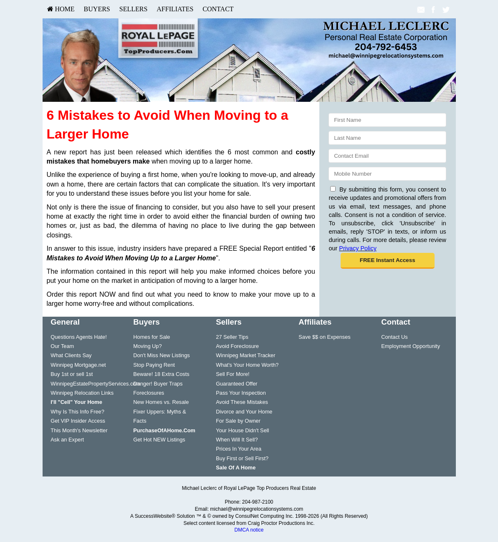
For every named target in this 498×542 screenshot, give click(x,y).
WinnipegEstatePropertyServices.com (95, 384)
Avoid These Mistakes (242, 402)
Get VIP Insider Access (78, 421)
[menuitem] (61, 9)
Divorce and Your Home (244, 411)
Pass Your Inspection (241, 393)
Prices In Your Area (238, 449)
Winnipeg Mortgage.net (78, 365)
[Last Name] (387, 138)
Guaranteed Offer (236, 384)
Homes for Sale (151, 337)
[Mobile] (387, 174)
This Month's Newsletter (79, 430)
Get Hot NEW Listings (159, 439)
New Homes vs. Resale (161, 402)
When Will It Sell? (237, 439)
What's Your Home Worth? (247, 365)
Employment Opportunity (410, 346)
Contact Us (394, 337)
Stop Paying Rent (154, 365)
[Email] (387, 156)
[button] (388, 261)
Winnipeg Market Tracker (245, 355)
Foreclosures (148, 393)
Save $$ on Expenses (324, 337)
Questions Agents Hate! (78, 337)
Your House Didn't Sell (242, 430)
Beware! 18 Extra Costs (161, 374)
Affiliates (175, 9)
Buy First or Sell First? (242, 458)
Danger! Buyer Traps (157, 384)
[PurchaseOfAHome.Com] (164, 430)
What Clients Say (71, 355)
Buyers (97, 9)
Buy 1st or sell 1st (72, 374)
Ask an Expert (67, 439)
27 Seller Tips (232, 337)
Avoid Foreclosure (237, 346)
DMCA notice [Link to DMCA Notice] (248, 530)
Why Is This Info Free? (77, 411)
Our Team (62, 346)
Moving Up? (147, 346)
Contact (217, 9)
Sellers (133, 9)
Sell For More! (232, 374)
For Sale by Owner (238, 421)
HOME (61, 9)
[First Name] (387, 120)
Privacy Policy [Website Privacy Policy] (358, 248)
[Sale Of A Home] (235, 467)
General (65, 322)
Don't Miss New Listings (161, 355)
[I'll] (76, 402)
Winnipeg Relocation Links (82, 393)
